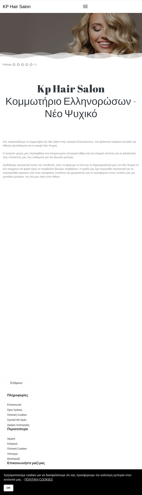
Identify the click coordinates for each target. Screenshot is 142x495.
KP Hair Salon (17, 6)
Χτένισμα (12, 453)
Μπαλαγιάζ (13, 458)
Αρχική (11, 438)
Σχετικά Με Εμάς (16, 419)
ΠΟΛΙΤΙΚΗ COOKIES (38, 479)
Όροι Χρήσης (14, 409)
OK (8, 487)
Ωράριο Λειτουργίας (18, 424)
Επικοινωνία (14, 404)
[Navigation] (85, 6)
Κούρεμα (12, 443)
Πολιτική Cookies (17, 414)
